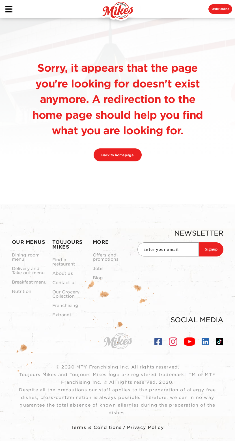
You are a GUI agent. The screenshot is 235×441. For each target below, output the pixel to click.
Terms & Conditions (96, 427)
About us (62, 273)
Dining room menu (26, 257)
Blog (98, 278)
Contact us (64, 283)
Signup (211, 249)
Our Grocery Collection (66, 294)
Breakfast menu (29, 282)
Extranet (61, 315)
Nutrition (21, 291)
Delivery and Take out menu (28, 271)
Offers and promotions (106, 257)
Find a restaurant (63, 262)
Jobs (98, 269)
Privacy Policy (145, 427)
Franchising (65, 306)
